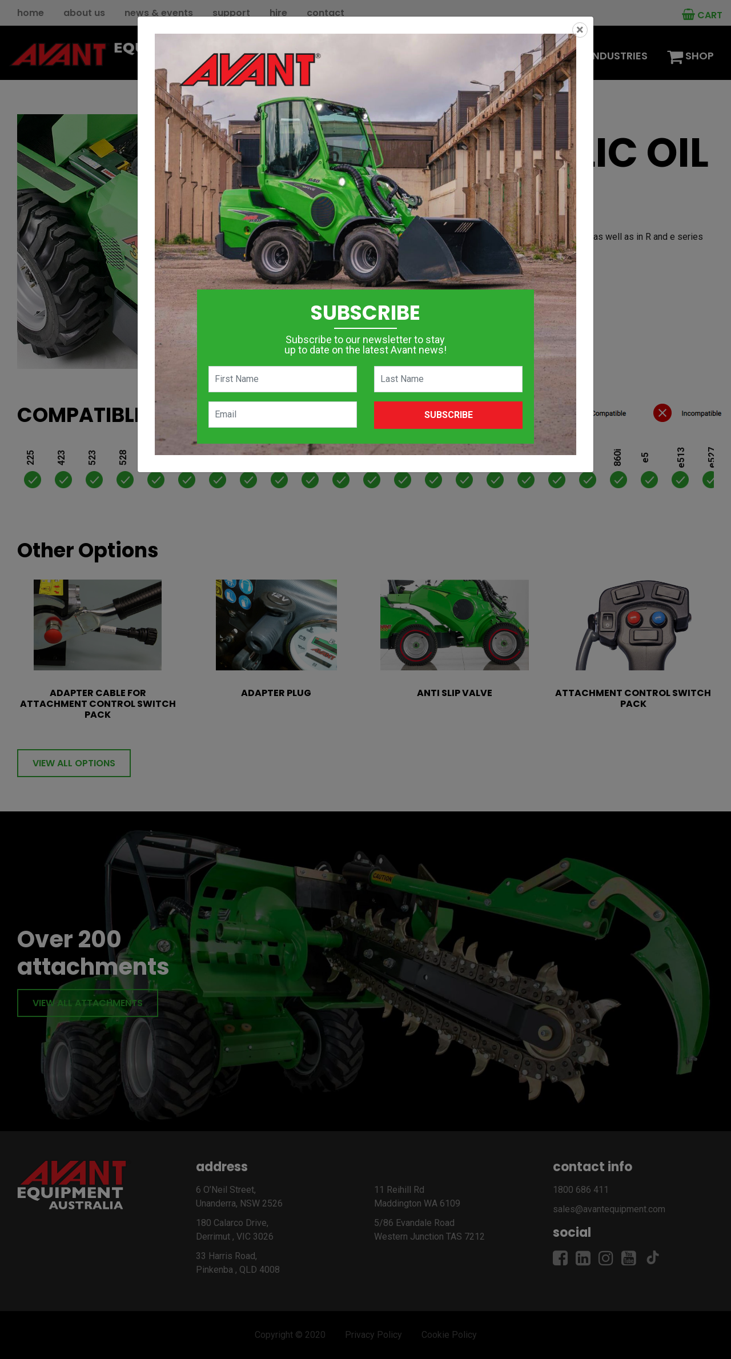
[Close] (580, 30)
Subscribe (448, 414)
